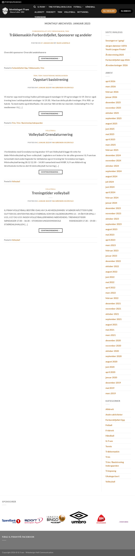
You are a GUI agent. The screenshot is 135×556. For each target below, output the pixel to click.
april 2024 (110, 192)
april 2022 (110, 287)
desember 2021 (113, 303)
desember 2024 (113, 155)
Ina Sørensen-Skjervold (62, 87)
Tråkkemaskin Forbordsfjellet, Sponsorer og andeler (50, 35)
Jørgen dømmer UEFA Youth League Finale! (116, 47)
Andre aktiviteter (114, 414)
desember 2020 (113, 340)
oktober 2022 (112, 266)
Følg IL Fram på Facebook (18, 536)
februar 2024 (112, 197)
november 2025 (113, 107)
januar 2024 (111, 202)
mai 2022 (110, 282)
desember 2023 (113, 208)
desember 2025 (113, 102)
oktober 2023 (112, 218)
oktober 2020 (112, 351)
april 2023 (110, 239)
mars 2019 (111, 393)
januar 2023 (111, 255)
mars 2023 (111, 245)
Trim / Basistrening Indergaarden (53, 75)
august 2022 (111, 271)
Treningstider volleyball (50, 193)
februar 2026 (112, 91)
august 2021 (111, 324)
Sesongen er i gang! (115, 40)
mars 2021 (111, 335)
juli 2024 (110, 181)
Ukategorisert (112, 476)
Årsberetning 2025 (115, 54)
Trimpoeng (111, 471)
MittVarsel (83, 12)
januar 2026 (111, 97)
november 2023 (113, 213)
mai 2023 (110, 234)
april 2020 (110, 372)
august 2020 (111, 361)
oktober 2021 (112, 314)
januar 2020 (111, 377)
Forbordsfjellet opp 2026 (118, 60)
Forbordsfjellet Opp (41, 31)
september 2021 (114, 319)
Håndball (90, 7)
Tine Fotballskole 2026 (60, 7)
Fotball (78, 6)
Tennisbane (40, 17)
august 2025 (111, 123)
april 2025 (110, 139)
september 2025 (114, 118)
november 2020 (113, 345)
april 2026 (110, 81)
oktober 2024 (112, 165)
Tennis (109, 446)
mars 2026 (111, 86)
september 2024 (114, 171)
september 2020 (114, 356)
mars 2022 (111, 292)
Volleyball (70, 12)
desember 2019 (113, 382)
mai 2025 (110, 134)
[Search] (35, 6)
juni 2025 (110, 128)
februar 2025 (112, 150)
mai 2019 (110, 388)
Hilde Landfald (63, 43)
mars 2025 (111, 144)
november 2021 (113, 308)
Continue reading (50, 58)
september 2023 (114, 224)
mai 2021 (110, 329)
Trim (60, 12)
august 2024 (111, 176)
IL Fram (42, 6)
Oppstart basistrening (50, 79)
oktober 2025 (112, 113)
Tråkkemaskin (57, 31)
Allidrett (39, 12)
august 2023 (111, 229)
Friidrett (51, 12)
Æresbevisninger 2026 (117, 65)
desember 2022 (113, 261)
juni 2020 (110, 367)
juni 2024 (110, 187)
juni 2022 (110, 277)
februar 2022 (112, 298)
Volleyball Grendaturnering (51, 134)
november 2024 (113, 160)
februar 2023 (112, 250)
